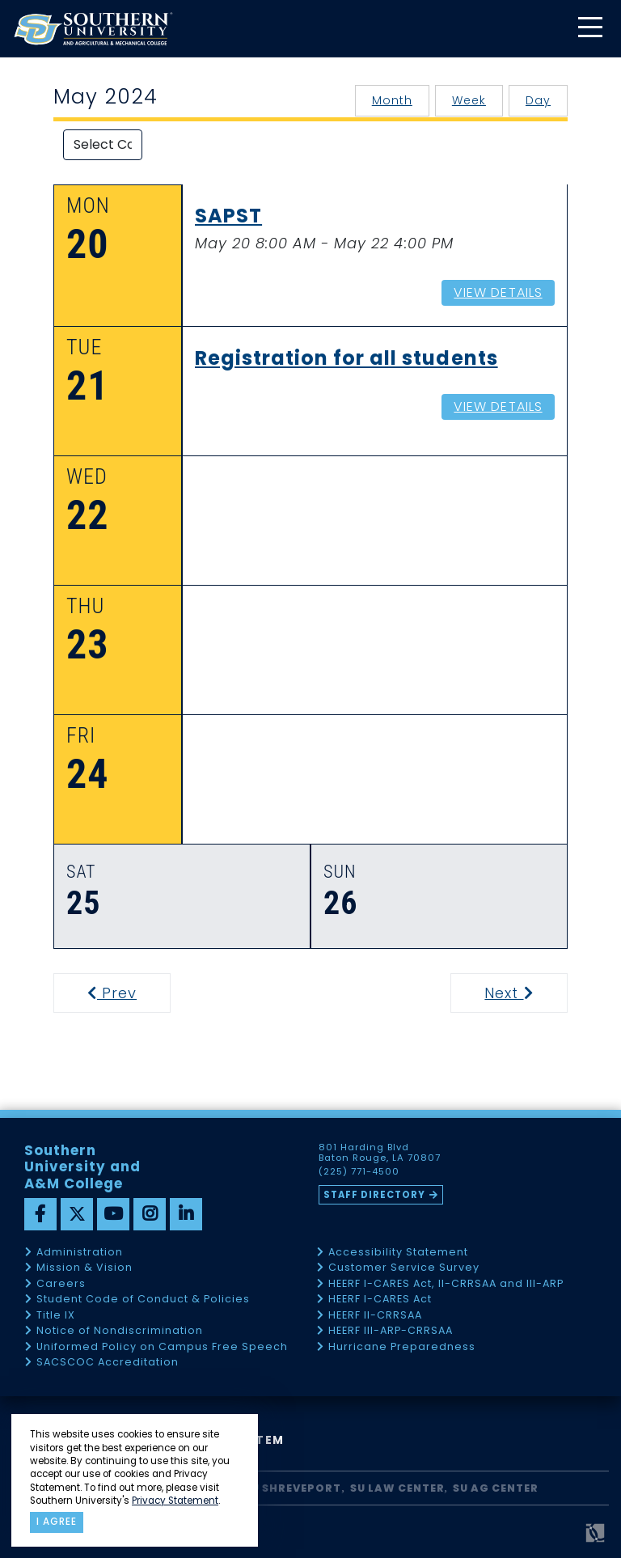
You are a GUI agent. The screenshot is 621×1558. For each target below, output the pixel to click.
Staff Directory (374, 1194)
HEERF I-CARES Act (380, 1299)
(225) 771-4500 (359, 1172)
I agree (56, 1521)
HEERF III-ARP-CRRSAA (390, 1331)
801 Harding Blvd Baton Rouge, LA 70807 (380, 1152)
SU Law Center (397, 1488)
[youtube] (113, 1214)
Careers (61, 1284)
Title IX (55, 1316)
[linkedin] (186, 1214)
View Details (498, 292)
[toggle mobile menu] (589, 28)
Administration (79, 1253)
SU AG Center (496, 1488)
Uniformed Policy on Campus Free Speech (162, 1347)
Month (392, 100)
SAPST (228, 217)
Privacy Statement (175, 1500)
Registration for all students (346, 359)
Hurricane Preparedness (401, 1347)
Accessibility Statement (398, 1253)
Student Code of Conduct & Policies (143, 1299)
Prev (122, 993)
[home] (93, 28)
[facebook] (40, 1214)
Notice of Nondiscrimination (119, 1331)
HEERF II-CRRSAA (375, 1316)
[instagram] (149, 1214)
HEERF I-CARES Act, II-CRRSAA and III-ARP (446, 1284)
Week (469, 100)
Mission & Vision (84, 1268)
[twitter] (77, 1214)
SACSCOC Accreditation (107, 1363)
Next (524, 993)
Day (538, 100)
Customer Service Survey (403, 1268)
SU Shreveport (292, 1488)
